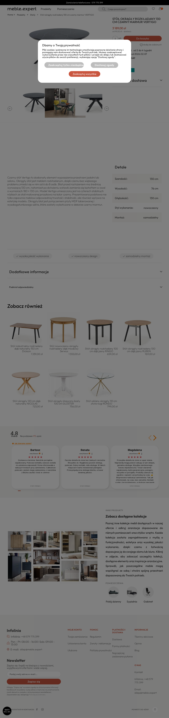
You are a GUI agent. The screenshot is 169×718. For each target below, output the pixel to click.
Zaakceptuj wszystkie (84, 74)
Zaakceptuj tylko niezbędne (65, 65)
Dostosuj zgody (104, 65)
